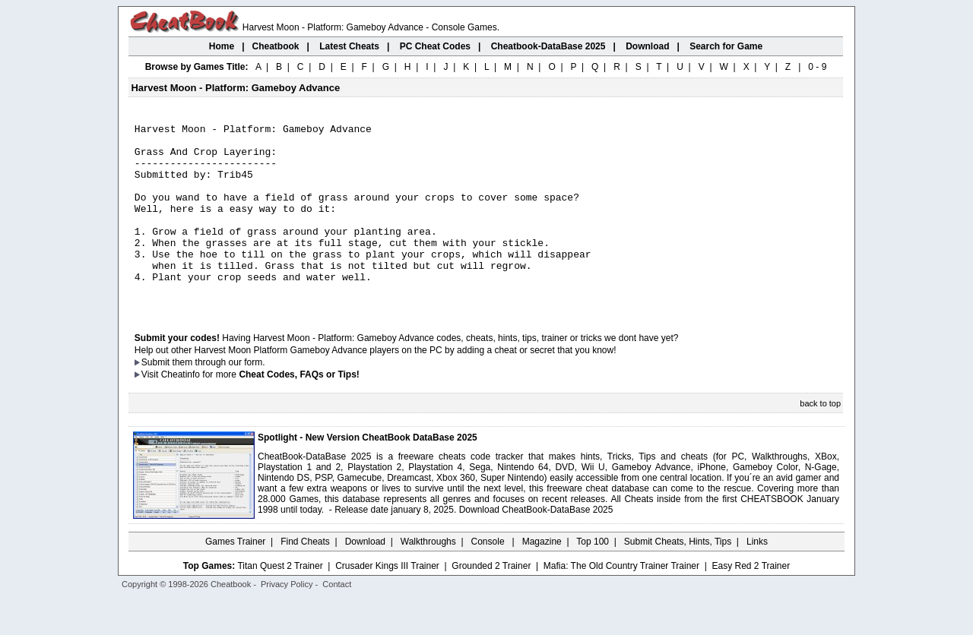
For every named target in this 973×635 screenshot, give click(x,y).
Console (489, 578)
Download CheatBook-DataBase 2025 (536, 546)
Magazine (542, 578)
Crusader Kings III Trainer (387, 602)
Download (365, 578)
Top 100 (592, 578)
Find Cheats (305, 578)
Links (757, 578)
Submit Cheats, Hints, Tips (677, 578)
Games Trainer (235, 578)
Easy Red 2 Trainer (751, 602)
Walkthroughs (428, 578)
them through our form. (219, 398)
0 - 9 (817, 67)
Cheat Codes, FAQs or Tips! (299, 411)
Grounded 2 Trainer (491, 602)
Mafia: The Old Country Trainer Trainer (621, 602)
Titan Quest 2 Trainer (279, 602)
